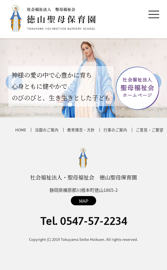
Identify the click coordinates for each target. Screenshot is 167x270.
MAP (83, 200)
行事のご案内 (115, 129)
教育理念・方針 (81, 129)
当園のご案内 (46, 129)
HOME (20, 129)
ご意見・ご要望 (149, 129)
